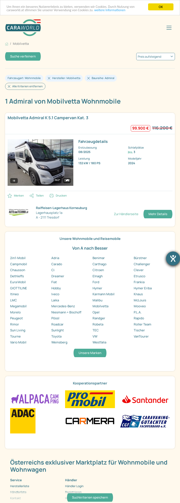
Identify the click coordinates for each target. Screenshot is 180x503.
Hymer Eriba (143, 288)
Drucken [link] (61, 195)
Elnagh (98, 276)
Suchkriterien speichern (90, 497)
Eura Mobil (18, 282)
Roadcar (57, 324)
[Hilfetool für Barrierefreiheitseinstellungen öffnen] (173, 258)
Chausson (17, 270)
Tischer (139, 330)
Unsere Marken (90, 353)
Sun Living (17, 330)
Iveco (55, 294)
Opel (96, 312)
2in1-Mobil (18, 258)
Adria (55, 258)
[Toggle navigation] (169, 27)
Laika (55, 300)
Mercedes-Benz (63, 306)
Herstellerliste (19, 486)
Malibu (97, 300)
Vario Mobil (18, 342)
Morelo (15, 312)
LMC (13, 300)
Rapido (139, 318)
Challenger (142, 264)
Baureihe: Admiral (103, 78)
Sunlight (57, 330)
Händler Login (74, 486)
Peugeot (16, 318)
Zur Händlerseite (126, 214)
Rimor (14, 324)
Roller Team (142, 324)
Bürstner (140, 258)
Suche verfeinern (23, 56)
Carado (56, 264)
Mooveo (140, 306)
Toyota (56, 336)
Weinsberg (59, 342)
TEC (96, 330)
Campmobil (18, 264)
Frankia (139, 282)
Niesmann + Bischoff (66, 312)
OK (161, 7)
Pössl (55, 318)
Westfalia (99, 342)
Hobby (56, 288)
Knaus (138, 294)
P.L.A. (138, 312)
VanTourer (141, 336)
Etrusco (139, 276)
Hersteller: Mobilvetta (66, 78)
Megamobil (18, 306)
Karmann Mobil (104, 294)
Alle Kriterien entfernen (27, 86)
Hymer (97, 288)
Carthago (99, 264)
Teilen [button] (40, 195)
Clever (139, 270)
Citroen (98, 270)
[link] (90, 152)
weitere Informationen (115, 10)
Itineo (14, 294)
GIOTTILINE (18, 288)
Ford (96, 282)
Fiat (54, 282)
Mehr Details (158, 214)
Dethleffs (17, 276)
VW (95, 336)
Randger (99, 318)
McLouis (140, 300)
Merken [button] (19, 195)
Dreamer (57, 276)
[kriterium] (155, 56)
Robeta (98, 324)
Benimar (99, 258)
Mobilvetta (100, 306)
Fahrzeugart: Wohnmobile (24, 78)
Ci (53, 270)
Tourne (15, 336)
